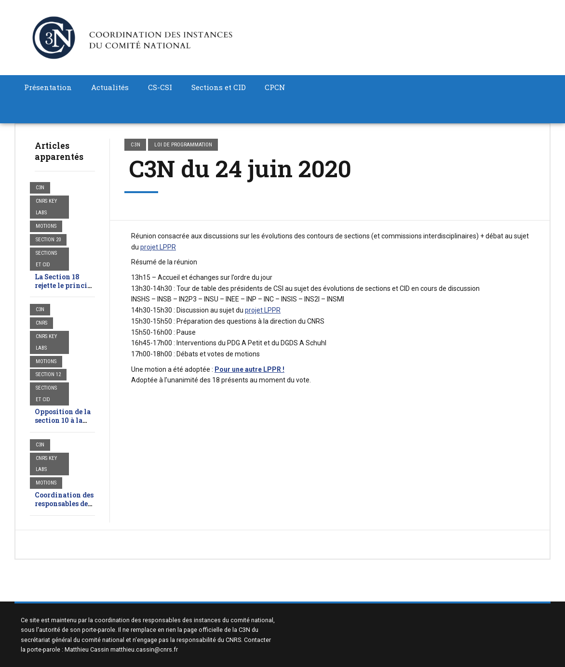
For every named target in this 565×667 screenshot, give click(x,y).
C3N (40, 187)
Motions (46, 226)
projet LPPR (158, 247)
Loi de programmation (183, 144)
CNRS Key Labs (46, 207)
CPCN (275, 87)
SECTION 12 (48, 374)
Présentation (48, 87)
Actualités (110, 87)
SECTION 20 (48, 239)
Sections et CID (218, 87)
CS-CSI (160, 87)
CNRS (41, 323)
